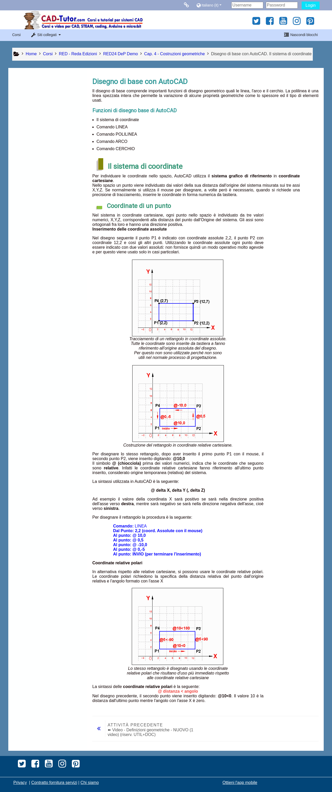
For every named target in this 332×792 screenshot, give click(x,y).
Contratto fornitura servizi (54, 782)
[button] (212, 5)
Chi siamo (89, 782)
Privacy (20, 782)
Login (311, 5)
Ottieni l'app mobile (240, 782)
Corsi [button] (16, 35)
